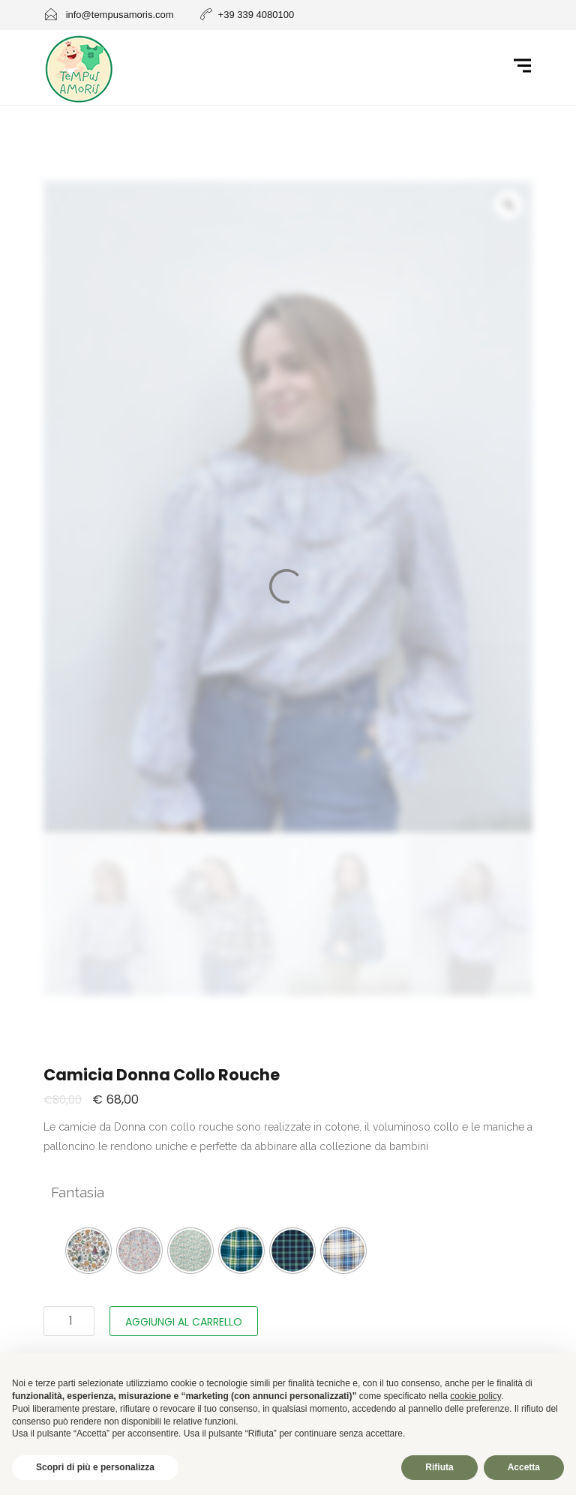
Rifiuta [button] (439, 1467)
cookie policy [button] (475, 1396)
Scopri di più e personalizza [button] (95, 1467)
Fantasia (77, 1192)
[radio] (88, 1250)
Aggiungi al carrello (183, 1321)
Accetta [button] (524, 1467)
